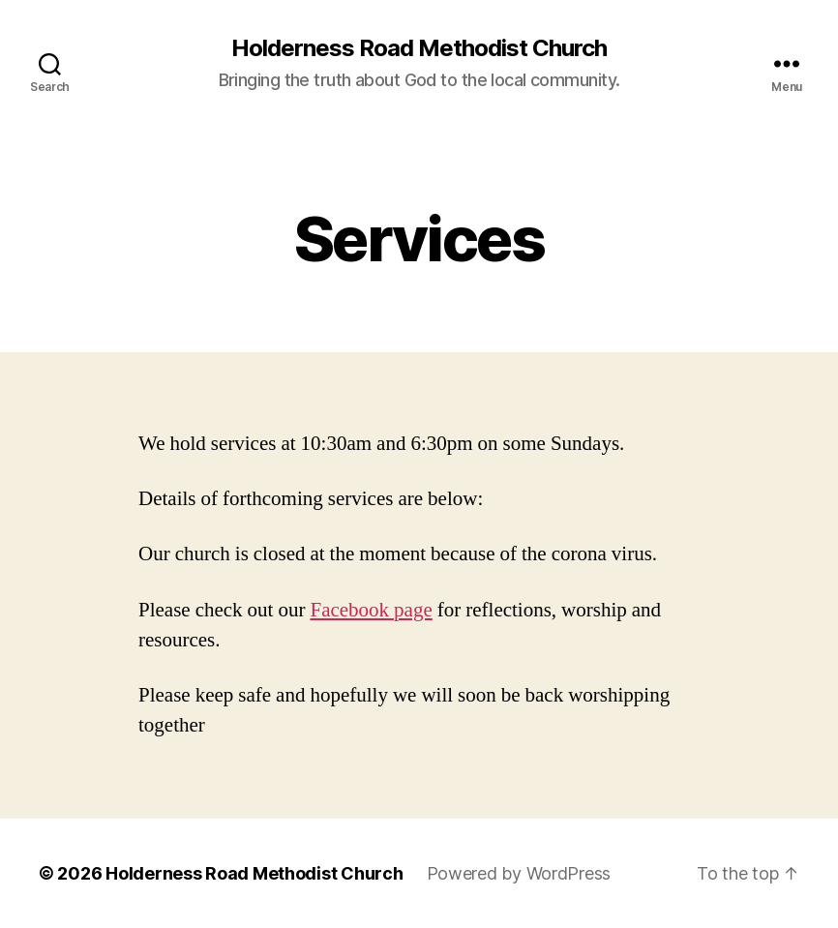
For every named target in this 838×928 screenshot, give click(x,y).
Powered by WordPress (519, 873)
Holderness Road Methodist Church (419, 48)
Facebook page (371, 610)
